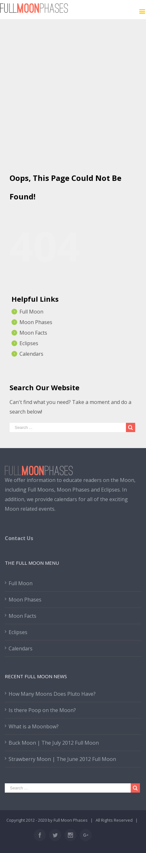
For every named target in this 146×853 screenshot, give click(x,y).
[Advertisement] (73, 92)
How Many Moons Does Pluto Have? (52, 693)
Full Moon (31, 311)
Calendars (31, 353)
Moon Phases (35, 322)
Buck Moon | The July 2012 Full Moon (54, 742)
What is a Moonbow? (34, 726)
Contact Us (19, 538)
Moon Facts (33, 332)
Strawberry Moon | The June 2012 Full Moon (62, 759)
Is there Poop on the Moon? (42, 710)
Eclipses (28, 343)
